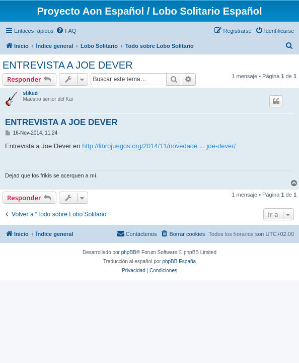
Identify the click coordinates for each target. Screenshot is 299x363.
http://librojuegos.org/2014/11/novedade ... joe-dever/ (159, 146)
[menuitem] (66, 31)
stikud (30, 93)
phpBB (128, 252)
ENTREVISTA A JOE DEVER (68, 65)
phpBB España (179, 261)
